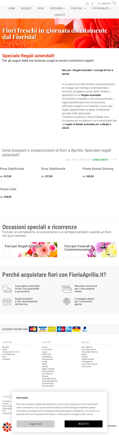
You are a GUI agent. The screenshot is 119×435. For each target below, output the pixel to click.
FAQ (4, 411)
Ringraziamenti (48, 371)
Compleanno (47, 357)
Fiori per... (78, 8)
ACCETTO (83, 423)
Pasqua (45, 376)
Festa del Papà (47, 383)
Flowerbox (6, 359)
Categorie (57, 8)
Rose (41, 8)
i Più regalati (101, 8)
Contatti (59, 15)
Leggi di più (35, 423)
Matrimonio (46, 354)
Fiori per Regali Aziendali (23, 246)
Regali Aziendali (48, 369)
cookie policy (27, 407)
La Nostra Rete (8, 413)
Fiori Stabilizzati (8, 354)
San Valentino (47, 374)
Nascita (45, 366)
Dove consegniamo (9, 406)
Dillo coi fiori (86, 366)
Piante (4, 349)
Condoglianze (87, 362)
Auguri (44, 352)
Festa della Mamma (50, 381)
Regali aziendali (88, 359)
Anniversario (47, 349)
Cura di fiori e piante (89, 364)
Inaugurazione (47, 359)
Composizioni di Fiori (10, 352)
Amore (44, 347)
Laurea (44, 362)
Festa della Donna (49, 379)
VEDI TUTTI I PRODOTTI (91, 159)
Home (12, 8)
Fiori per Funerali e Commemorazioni (78, 247)
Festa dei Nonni (48, 386)
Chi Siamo (6, 401)
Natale (44, 364)
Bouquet (26, 8)
